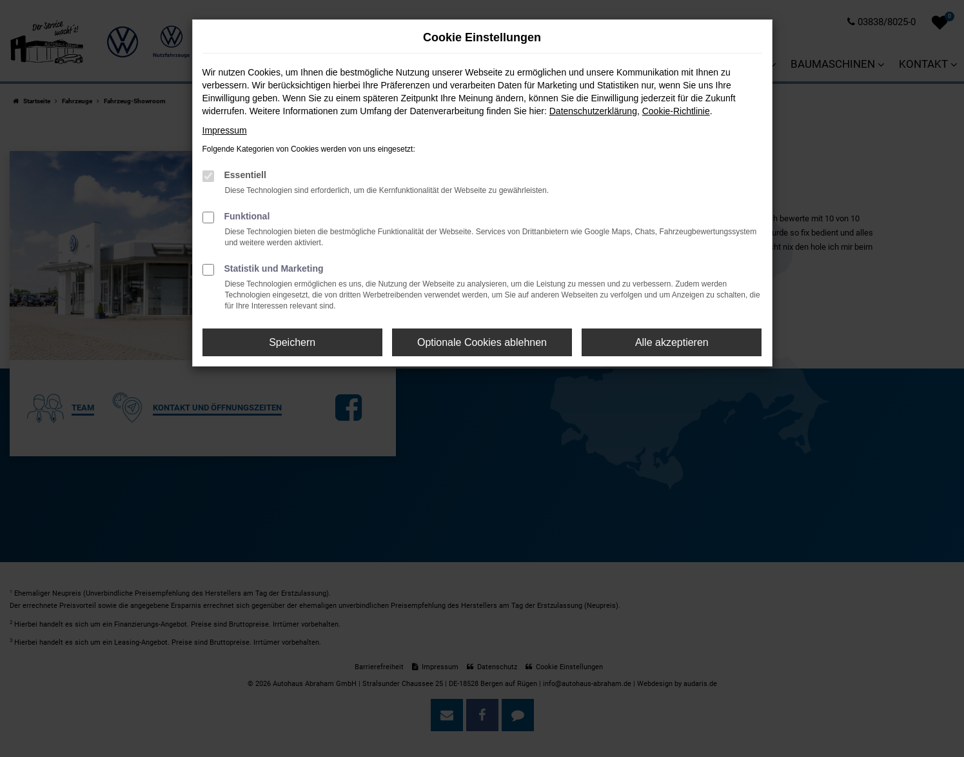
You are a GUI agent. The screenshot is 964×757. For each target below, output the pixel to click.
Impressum (224, 130)
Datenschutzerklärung (593, 111)
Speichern (292, 342)
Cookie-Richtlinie (676, 111)
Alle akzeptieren (672, 342)
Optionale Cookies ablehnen (482, 342)
